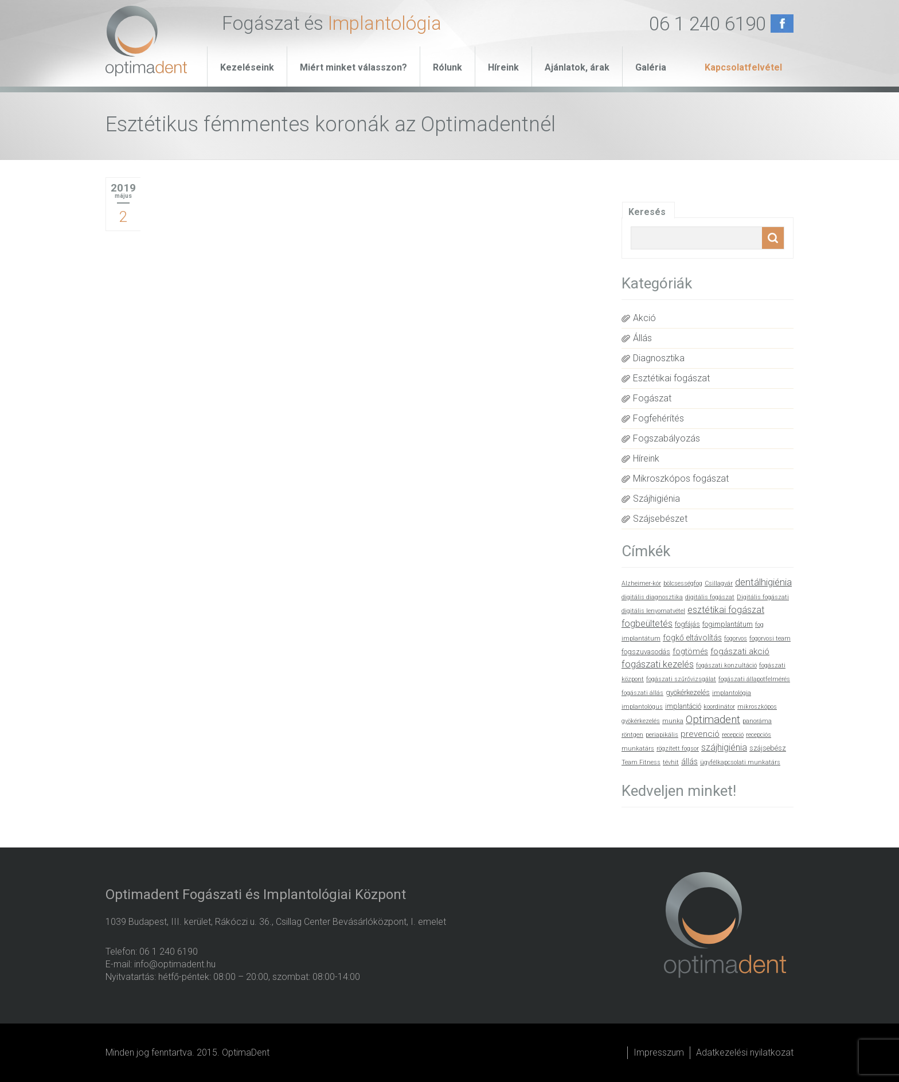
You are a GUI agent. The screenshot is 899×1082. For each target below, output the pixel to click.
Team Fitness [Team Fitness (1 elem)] (641, 762)
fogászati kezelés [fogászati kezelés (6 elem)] (658, 664)
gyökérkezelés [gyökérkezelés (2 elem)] (688, 692)
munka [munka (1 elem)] (672, 721)
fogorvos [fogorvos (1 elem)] (735, 638)
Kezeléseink (247, 67)
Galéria (650, 67)
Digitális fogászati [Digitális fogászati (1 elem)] (763, 597)
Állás (642, 338)
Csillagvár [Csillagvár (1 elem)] (719, 583)
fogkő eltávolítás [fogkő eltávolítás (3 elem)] (692, 637)
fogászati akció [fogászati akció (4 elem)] (739, 651)
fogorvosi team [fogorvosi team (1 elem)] (770, 638)
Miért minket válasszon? (353, 67)
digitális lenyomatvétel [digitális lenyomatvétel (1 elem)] (653, 611)
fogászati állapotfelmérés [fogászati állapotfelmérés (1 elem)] (754, 679)
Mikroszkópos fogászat (681, 478)
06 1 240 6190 (707, 23)
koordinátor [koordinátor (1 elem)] (719, 706)
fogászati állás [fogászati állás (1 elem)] (642, 693)
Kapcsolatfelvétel (743, 67)
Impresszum (659, 1052)
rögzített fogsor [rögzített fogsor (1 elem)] (677, 748)
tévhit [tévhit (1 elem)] (671, 762)
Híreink (503, 67)
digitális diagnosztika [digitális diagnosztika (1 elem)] (652, 597)
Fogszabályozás (666, 438)
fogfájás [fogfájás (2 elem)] (687, 624)
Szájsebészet (660, 518)
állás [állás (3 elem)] (689, 761)
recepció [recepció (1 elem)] (733, 735)
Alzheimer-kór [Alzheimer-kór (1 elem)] (641, 583)
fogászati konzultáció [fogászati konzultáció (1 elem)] (726, 665)
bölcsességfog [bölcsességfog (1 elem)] (682, 583)
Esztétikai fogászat (671, 378)
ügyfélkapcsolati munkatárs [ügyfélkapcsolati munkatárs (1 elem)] (740, 762)
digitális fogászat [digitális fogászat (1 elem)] (709, 597)
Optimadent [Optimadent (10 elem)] (713, 719)
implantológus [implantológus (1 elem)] (642, 706)
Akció (644, 318)
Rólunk (447, 67)
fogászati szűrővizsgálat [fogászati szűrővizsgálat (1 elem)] (681, 679)
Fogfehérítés (658, 418)
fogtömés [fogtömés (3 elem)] (690, 651)
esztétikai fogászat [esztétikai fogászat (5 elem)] (725, 609)
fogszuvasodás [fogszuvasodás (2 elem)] (646, 651)
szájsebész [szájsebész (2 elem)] (767, 748)
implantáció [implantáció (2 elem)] (683, 706)
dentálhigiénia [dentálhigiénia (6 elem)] (763, 582)
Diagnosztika (659, 358)
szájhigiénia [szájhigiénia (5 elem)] (724, 747)
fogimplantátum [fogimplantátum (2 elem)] (727, 624)
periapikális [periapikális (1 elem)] (662, 735)
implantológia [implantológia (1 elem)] (731, 693)
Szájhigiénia (656, 498)
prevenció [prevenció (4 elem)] (700, 734)
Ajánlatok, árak (577, 67)
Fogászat (652, 398)
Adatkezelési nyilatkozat (745, 1052)
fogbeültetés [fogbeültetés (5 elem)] (647, 623)
